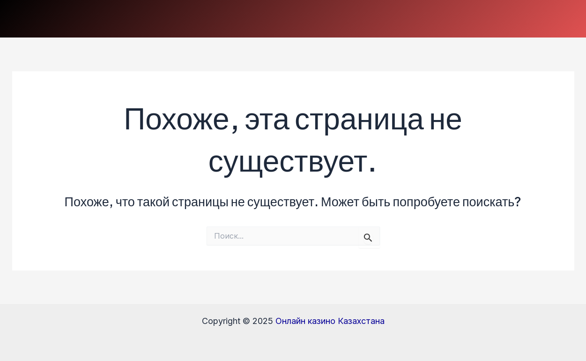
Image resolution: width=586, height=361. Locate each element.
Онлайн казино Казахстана (330, 321)
